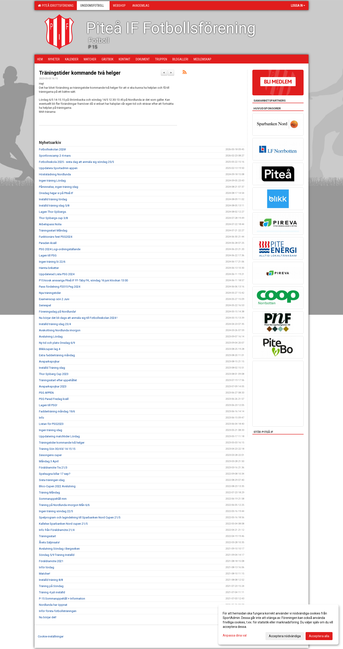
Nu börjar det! (47, 617)
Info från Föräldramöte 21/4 (56, 530)
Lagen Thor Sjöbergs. (53, 211)
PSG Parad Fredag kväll (54, 399)
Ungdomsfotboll (93, 5)
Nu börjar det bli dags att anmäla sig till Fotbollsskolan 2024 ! (78, 317)
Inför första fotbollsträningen (57, 611)
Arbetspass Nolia (50, 224)
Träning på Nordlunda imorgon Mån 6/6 (64, 505)
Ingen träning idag (50, 430)
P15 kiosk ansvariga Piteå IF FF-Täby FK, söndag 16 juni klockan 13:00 (83, 280)
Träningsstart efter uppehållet (58, 380)
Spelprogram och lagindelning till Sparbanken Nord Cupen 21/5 (79, 517)
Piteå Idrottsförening (56, 5)
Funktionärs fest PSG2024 (55, 236)
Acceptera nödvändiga (285, 636)
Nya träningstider (50, 293)
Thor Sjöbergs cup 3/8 (53, 218)
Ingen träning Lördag (52, 180)
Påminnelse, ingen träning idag (58, 186)
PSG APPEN (46, 392)
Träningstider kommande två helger (80, 73)
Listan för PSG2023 (51, 424)
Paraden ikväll (48, 243)
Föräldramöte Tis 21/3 (53, 467)
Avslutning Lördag (51, 336)
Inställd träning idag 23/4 (55, 324)
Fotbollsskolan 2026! (52, 149)
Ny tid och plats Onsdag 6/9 (57, 342)
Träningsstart (47, 536)
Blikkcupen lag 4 (49, 349)
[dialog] (278, 624)
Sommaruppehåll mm (53, 498)
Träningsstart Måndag (53, 230)
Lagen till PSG (48, 255)
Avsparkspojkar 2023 (52, 386)
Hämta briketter (49, 268)
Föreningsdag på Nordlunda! (57, 311)
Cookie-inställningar (50, 636)
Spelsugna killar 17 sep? (54, 473)
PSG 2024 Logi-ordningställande (59, 249)
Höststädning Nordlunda (55, 174)
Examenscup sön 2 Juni (54, 299)
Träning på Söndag (51, 586)
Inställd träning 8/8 (51, 579)
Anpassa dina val (235, 635)
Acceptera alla (319, 636)
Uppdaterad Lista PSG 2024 (56, 274)
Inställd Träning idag (52, 367)
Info (41, 417)
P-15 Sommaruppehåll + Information (62, 598)
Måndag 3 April (49, 461)
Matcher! (44, 573)
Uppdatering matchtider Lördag (59, 436)
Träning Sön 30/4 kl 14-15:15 (57, 448)
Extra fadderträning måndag (57, 355)
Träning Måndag (49, 492)
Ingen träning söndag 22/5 (56, 511)
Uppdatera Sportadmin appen (58, 168)
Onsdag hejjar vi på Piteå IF (56, 193)
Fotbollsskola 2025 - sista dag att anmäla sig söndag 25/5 (76, 162)
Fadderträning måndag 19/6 (57, 411)
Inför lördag (46, 567)
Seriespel (45, 305)
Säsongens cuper (50, 455)
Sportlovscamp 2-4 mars (55, 155)
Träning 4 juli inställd (52, 592)
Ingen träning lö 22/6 (52, 261)
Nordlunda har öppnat (53, 604)
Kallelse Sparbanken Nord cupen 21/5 (63, 523)
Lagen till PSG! (48, 405)
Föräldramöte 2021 (51, 561)
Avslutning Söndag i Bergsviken (59, 548)
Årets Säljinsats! (49, 542)
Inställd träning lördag (53, 199)
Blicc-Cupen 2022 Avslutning (57, 486)
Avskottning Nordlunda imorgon (59, 330)
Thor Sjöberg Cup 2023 (53, 374)
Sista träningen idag (52, 480)
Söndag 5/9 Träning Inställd (56, 555)
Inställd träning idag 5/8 (54, 205)
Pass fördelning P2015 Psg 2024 (59, 286)
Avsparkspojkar (49, 361)
